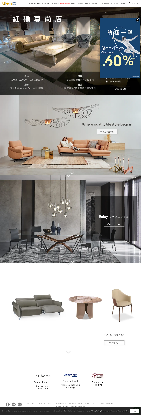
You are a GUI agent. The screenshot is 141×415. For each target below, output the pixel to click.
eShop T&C (88, 403)
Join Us (80, 403)
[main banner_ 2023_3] (70, 307)
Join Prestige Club (60, 403)
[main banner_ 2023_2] (70, 219)
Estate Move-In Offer (105, 3)
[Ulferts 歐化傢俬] (9, 3)
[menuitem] (105, 3)
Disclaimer (110, 403)
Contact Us (72, 403)
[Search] (129, 3)
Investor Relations (62, 406)
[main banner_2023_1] (70, 135)
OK (135, 411)
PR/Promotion (40, 403)
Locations (124, 3)
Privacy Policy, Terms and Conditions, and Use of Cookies (110, 411)
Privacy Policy (99, 403)
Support (116, 3)
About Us (30, 403)
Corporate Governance (77, 406)
